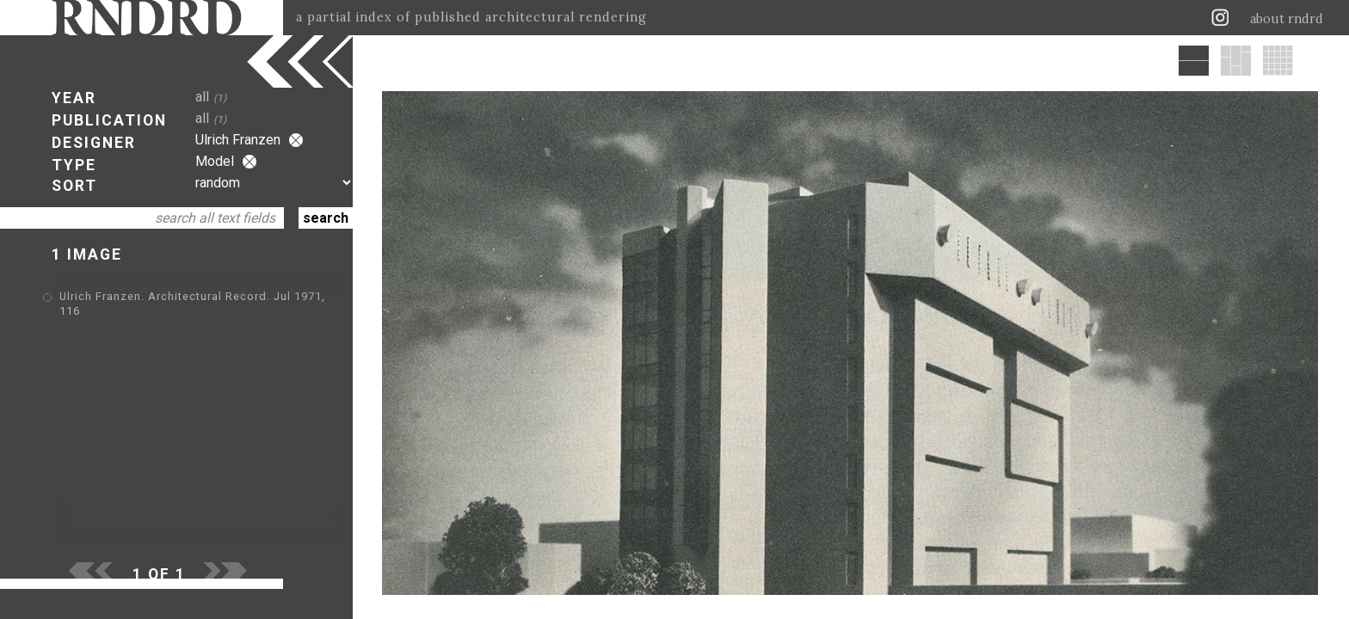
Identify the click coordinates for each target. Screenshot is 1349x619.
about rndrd (1286, 19)
